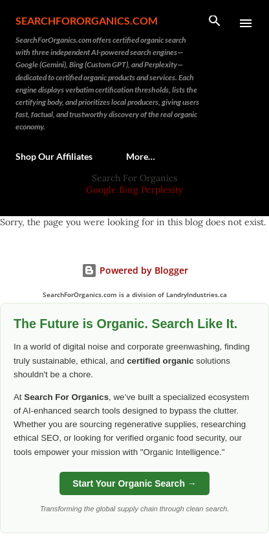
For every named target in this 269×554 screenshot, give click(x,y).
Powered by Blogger (134, 270)
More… (140, 156)
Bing (128, 189)
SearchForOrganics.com (87, 20)
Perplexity (162, 189)
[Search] (214, 23)
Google (102, 189)
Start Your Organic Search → (134, 483)
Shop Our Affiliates (54, 156)
